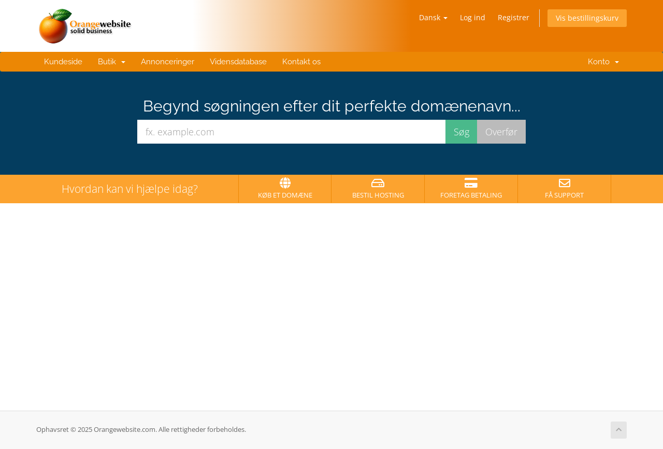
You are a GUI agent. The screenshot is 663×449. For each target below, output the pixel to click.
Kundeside (63, 61)
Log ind (472, 17)
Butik (111, 61)
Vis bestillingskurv (587, 18)
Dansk (433, 17)
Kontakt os (301, 61)
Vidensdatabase (238, 61)
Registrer (513, 17)
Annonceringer (167, 61)
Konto (601, 61)
